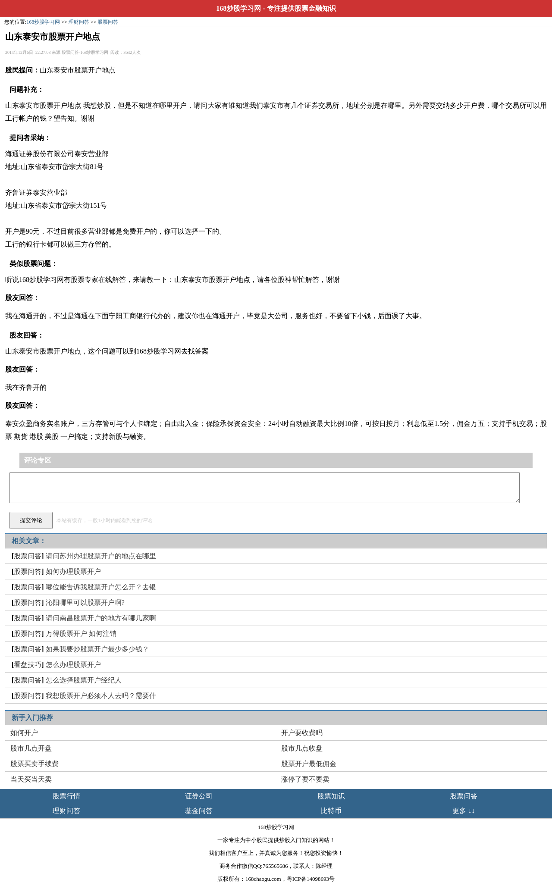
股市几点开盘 (31, 748)
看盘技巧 (27, 664)
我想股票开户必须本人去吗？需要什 (101, 695)
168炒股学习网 (238, 8)
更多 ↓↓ (463, 810)
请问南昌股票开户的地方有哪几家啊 (101, 618)
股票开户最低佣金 (308, 763)
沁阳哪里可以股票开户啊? (85, 602)
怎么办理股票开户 (73, 664)
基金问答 (199, 810)
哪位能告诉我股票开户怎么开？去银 (101, 587)
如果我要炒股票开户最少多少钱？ (97, 649)
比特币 (331, 810)
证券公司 (199, 796)
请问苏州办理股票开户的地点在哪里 (101, 556)
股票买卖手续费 (34, 763)
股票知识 (331, 796)
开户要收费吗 (302, 732)
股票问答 (107, 22)
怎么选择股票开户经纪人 (84, 680)
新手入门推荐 (32, 717)
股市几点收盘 (302, 748)
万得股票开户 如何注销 (81, 633)
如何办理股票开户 (73, 571)
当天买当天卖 (31, 779)
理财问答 (79, 22)
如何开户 (24, 732)
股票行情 (66, 796)
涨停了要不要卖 (305, 779)
